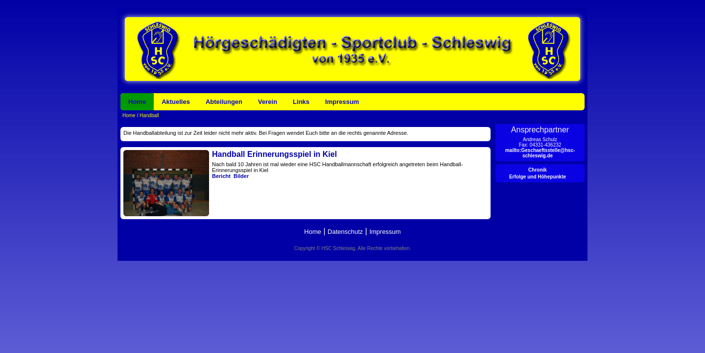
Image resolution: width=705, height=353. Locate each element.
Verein (267, 101)
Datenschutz (345, 231)
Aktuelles (176, 101)
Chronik (537, 170)
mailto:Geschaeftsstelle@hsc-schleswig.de (540, 153)
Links (301, 101)
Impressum (342, 101)
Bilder (241, 176)
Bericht (221, 176)
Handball (148, 115)
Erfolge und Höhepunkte (537, 176)
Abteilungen (224, 101)
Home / (130, 115)
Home (137, 101)
